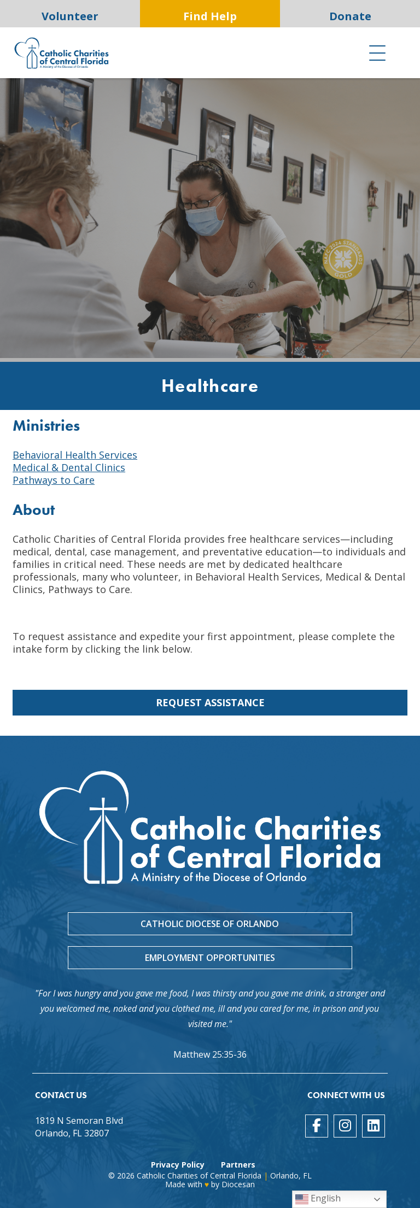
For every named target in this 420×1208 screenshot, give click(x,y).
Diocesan (238, 1184)
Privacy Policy (178, 1164)
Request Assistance (210, 702)
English (318, 1199)
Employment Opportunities (210, 958)
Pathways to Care (54, 479)
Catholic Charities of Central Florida (199, 1175)
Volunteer (70, 16)
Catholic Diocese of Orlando (210, 924)
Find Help (210, 16)
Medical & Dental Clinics (69, 467)
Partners (238, 1164)
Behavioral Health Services (75, 454)
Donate (350, 16)
